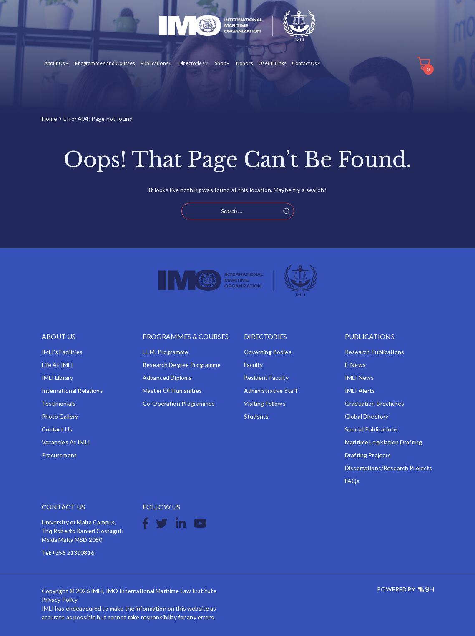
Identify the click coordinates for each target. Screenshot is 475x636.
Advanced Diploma (167, 377)
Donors (244, 63)
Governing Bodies (268, 351)
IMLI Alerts (360, 390)
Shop (220, 63)
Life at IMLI (57, 364)
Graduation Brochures (374, 403)
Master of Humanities (172, 390)
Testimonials (59, 403)
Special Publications (371, 429)
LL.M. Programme (165, 351)
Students (256, 416)
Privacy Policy (60, 599)
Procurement (59, 455)
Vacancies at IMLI (66, 442)
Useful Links (273, 63)
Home (50, 118)
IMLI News (359, 377)
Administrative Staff (271, 390)
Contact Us (304, 63)
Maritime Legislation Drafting (383, 442)
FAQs (352, 480)
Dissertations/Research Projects (388, 467)
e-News (355, 364)
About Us (54, 63)
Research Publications (374, 351)
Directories (191, 63)
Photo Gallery (60, 416)
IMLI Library (57, 377)
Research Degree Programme (182, 364)
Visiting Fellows (265, 403)
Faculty (253, 364)
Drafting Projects (368, 455)
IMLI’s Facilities (62, 351)
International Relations (72, 390)
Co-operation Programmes (179, 403)
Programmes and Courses (105, 63)
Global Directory (366, 416)
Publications (154, 63)
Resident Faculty (266, 377)
